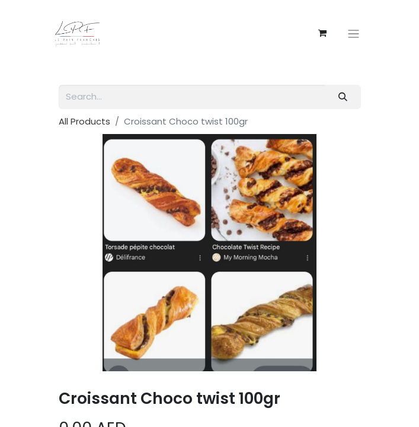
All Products (84, 121)
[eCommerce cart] (322, 33)
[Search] (342, 97)
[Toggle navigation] (353, 33)
